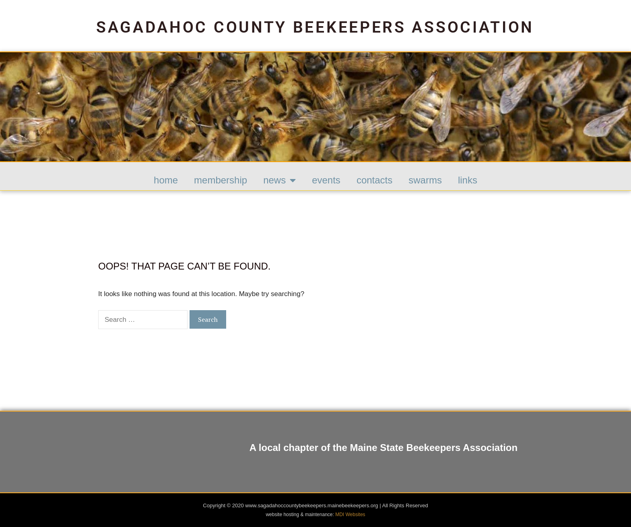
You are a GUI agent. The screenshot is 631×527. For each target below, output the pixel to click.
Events (326, 180)
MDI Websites (350, 514)
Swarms (425, 180)
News (279, 180)
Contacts (374, 180)
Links (467, 180)
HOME (166, 180)
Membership (220, 180)
